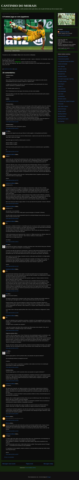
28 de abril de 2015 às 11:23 (12, 266)
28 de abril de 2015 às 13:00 (12, 312)
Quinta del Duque (62, 108)
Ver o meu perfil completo (64, 35)
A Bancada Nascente (63, 56)
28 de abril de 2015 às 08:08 (12, 218)
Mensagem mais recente (8, 463)
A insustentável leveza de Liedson (66, 61)
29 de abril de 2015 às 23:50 (12, 420)
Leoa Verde (60, 93)
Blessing (8, 416)
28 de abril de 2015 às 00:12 (12, 128)
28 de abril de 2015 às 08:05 (12, 203)
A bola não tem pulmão (63, 59)
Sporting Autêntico (62, 113)
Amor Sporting (61, 66)
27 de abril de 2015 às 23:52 (12, 121)
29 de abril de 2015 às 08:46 (12, 380)
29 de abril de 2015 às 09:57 (12, 413)
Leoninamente (61, 96)
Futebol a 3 (60, 86)
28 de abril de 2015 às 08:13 (12, 241)
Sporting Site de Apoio (63, 118)
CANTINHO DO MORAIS (18, 5)
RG (6, 131)
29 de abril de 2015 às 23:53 (12, 431)
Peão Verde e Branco (63, 106)
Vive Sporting (61, 121)
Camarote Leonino (62, 76)
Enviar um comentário (9, 457)
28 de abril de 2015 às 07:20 (12, 151)
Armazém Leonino (62, 69)
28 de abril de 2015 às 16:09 (12, 330)
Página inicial (29, 463)
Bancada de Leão (62, 71)
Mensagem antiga (48, 463)
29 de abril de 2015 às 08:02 (12, 367)
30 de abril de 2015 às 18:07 (12, 454)
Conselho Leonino (62, 81)
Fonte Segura (61, 84)
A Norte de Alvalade (62, 64)
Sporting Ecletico (62, 116)
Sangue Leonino (62, 111)
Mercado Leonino (62, 98)
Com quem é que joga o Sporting (65, 78)
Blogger (49, 477)
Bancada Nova (61, 73)
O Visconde (60, 103)
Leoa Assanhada (62, 91)
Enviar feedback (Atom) (30, 467)
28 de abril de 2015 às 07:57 (12, 180)
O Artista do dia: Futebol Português (66, 101)
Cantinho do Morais (10, 154)
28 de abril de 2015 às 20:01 (12, 348)
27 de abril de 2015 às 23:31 (12, 101)
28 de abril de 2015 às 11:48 (12, 290)
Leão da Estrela (61, 88)
